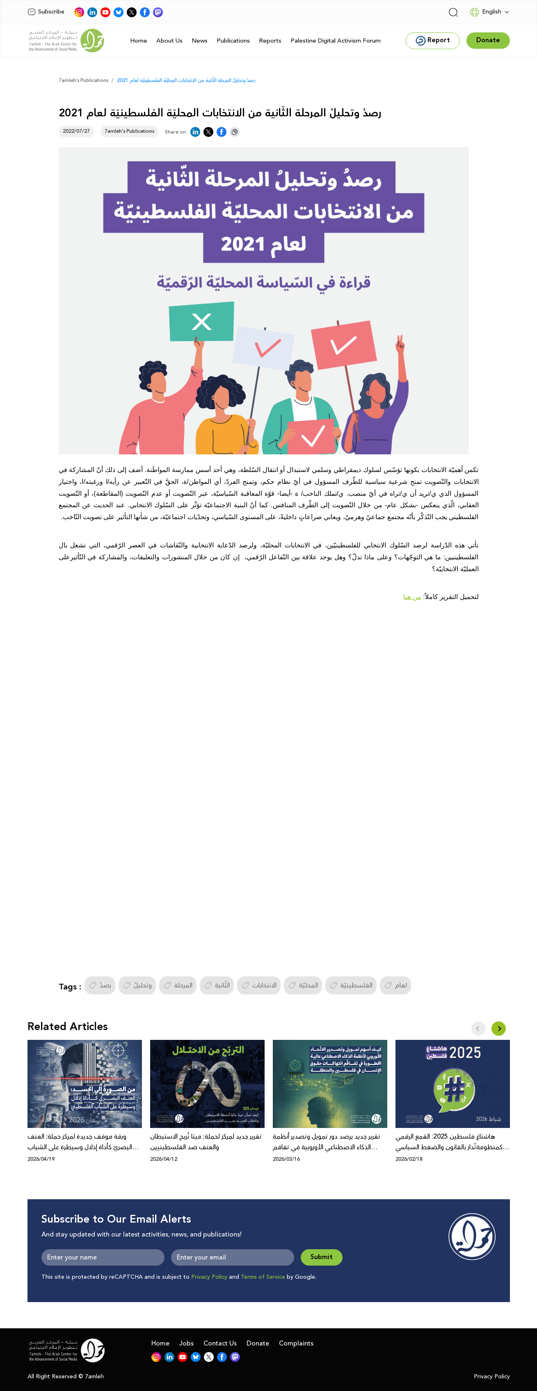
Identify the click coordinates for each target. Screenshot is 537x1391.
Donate (258, 1343)
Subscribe (45, 11)
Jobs (186, 1343)
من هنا (412, 596)
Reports (270, 40)
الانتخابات (258, 985)
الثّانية (217, 985)
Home (138, 40)
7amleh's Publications (83, 80)
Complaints (296, 1343)
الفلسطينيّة (350, 985)
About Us (169, 40)
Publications (233, 40)
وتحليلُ (137, 985)
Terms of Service (263, 1277)
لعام (395, 985)
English (485, 12)
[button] (498, 1028)
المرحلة (177, 985)
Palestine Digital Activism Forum (335, 40)
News (200, 40)
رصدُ (100, 985)
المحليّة (303, 985)
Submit (322, 1257)
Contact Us (220, 1343)
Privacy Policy (209, 1277)
